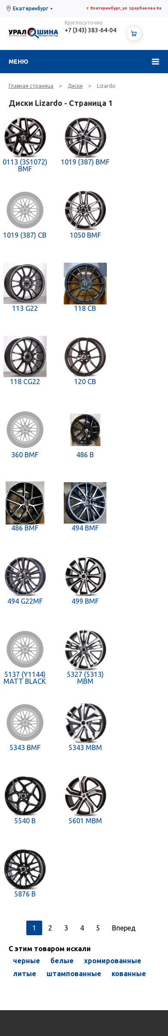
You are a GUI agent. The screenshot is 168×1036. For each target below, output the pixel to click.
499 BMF (85, 601)
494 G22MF (25, 601)
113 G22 (25, 308)
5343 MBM (85, 747)
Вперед (124, 928)
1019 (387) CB (25, 235)
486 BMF (24, 527)
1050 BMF (85, 235)
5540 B (25, 820)
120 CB (85, 381)
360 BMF (24, 454)
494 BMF (85, 527)
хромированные (112, 961)
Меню (18, 61)
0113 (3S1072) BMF (25, 165)
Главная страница (31, 86)
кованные (129, 973)
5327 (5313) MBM (85, 678)
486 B (85, 454)
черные (26, 961)
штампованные (74, 973)
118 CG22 (25, 381)
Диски (75, 86)
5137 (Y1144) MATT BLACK (24, 678)
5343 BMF (24, 747)
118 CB (85, 308)
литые (24, 973)
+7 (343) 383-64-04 (90, 30)
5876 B (25, 893)
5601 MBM (85, 820)
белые (62, 961)
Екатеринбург (30, 8)
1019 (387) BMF (85, 161)
